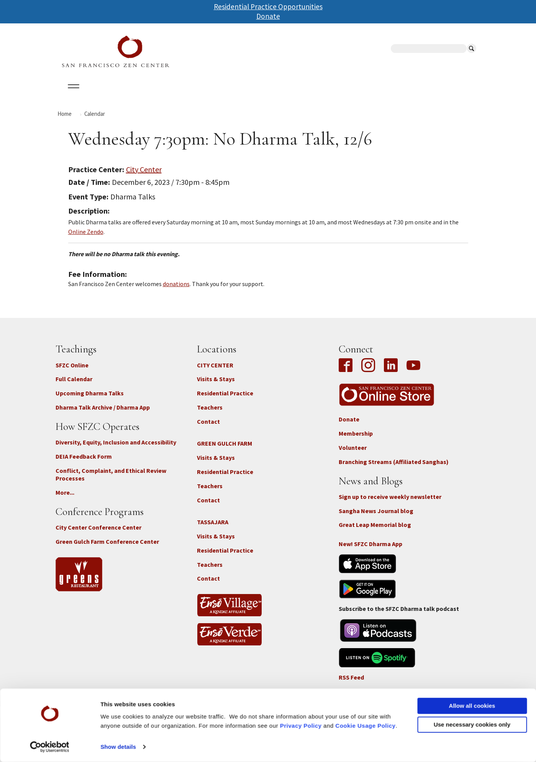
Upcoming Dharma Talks (90, 400)
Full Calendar (74, 386)
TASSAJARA (212, 529)
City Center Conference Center (98, 534)
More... (65, 499)
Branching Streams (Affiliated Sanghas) (394, 468)
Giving (292, 95)
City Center (144, 176)
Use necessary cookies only (472, 724)
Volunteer (353, 454)
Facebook (347, 372)
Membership (356, 440)
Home (64, 120)
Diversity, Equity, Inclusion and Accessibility (116, 449)
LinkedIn (391, 372)
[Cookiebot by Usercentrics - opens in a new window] (49, 747)
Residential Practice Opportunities (268, 6)
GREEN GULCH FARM (224, 450)
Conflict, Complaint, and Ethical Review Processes (111, 481)
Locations (151, 95)
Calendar (108, 95)
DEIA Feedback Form (84, 463)
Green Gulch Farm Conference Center (107, 548)
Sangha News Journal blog (376, 517)
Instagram (368, 372)
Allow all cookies (472, 706)
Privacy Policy (301, 726)
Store (352, 95)
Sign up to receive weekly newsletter (390, 503)
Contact (208, 428)
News (322, 95)
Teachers (210, 414)
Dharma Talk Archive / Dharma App (103, 414)
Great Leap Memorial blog (375, 531)
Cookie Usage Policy (365, 726)
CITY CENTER (215, 371)
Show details (118, 747)
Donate (268, 16)
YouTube (413, 372)
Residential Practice (225, 400)
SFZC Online (252, 95)
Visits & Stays (216, 386)
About (71, 95)
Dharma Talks (200, 95)
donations (176, 291)
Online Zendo (85, 238)
